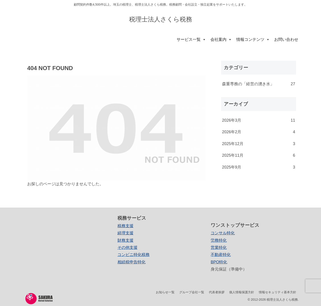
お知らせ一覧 (165, 292)
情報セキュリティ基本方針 (277, 292)
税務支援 (125, 226)
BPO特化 (219, 262)
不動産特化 (221, 254)
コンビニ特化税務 (133, 254)
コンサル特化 (223, 233)
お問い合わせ (286, 39)
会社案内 (221, 39)
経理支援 (125, 233)
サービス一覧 (191, 39)
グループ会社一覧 (191, 292)
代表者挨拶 (216, 292)
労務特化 (219, 240)
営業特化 (219, 247)
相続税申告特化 (131, 262)
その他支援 (127, 247)
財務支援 (125, 240)
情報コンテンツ (253, 39)
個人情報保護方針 (241, 292)
